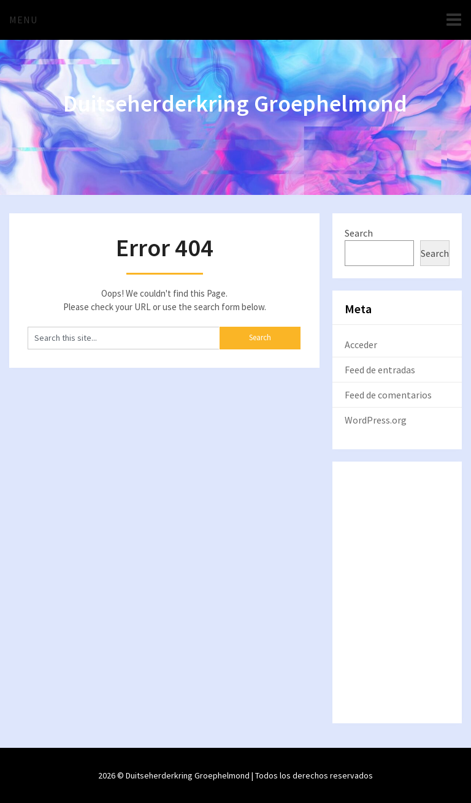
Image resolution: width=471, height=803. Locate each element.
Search (359, 233)
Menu (23, 19)
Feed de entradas (380, 369)
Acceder (361, 344)
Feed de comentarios (388, 395)
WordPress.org (376, 420)
